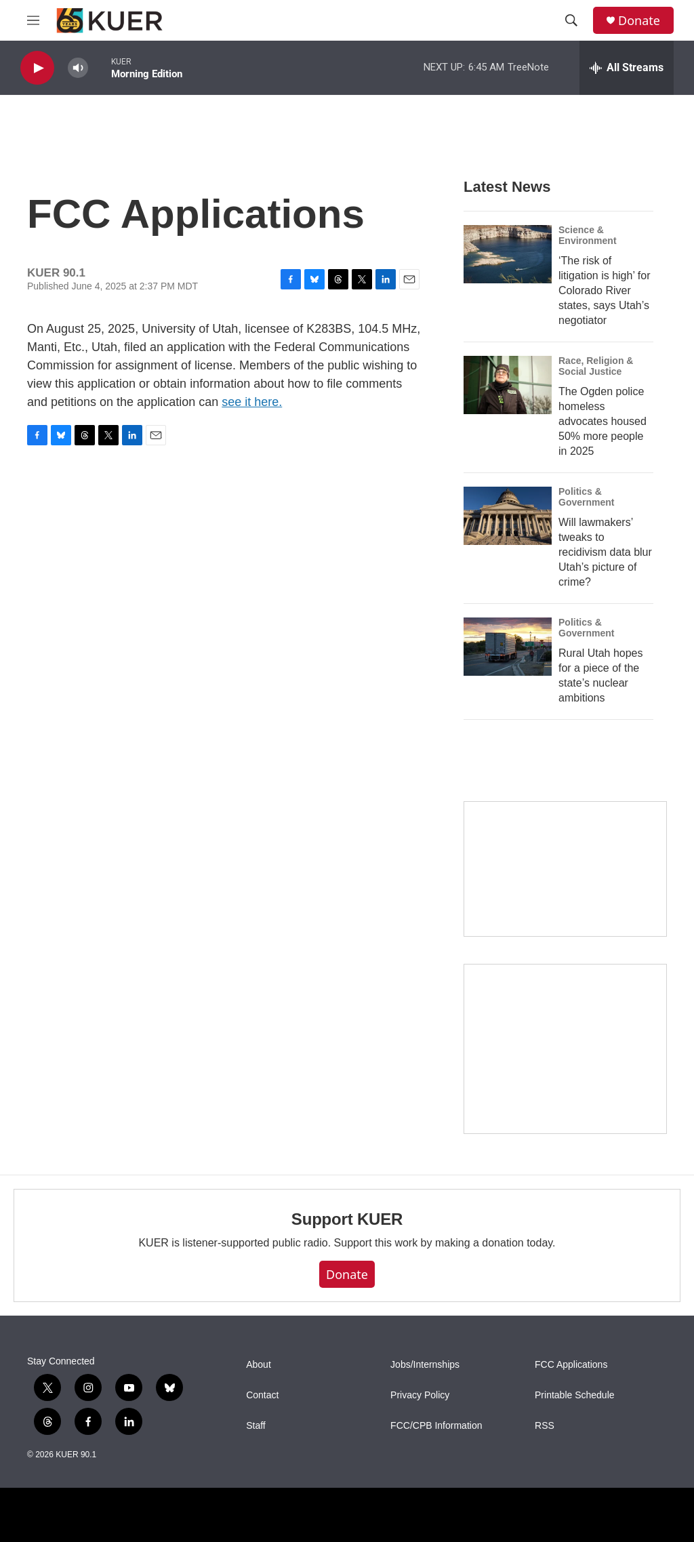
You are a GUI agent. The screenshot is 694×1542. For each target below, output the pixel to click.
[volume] (77, 68)
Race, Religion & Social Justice (595, 366)
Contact (262, 1395)
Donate (639, 21)
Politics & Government (586, 497)
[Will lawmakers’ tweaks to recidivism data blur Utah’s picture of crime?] (508, 516)
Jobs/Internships (425, 1365)
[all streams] (626, 68)
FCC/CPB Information (436, 1426)
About (258, 1365)
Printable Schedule (575, 1395)
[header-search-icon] (571, 20)
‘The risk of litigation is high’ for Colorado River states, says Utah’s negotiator (604, 290)
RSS (544, 1426)
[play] (37, 68)
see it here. (252, 402)
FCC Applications (571, 1365)
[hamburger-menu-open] (33, 20)
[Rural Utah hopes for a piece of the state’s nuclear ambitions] (508, 646)
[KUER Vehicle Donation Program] (565, 1049)
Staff (256, 1426)
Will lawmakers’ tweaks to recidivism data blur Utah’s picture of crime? (605, 552)
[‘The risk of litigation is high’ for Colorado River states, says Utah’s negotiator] (508, 254)
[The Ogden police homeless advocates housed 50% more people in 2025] (508, 385)
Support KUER (347, 1219)
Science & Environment (587, 235)
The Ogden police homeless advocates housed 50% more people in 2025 (602, 421)
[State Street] (565, 869)
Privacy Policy (419, 1395)
